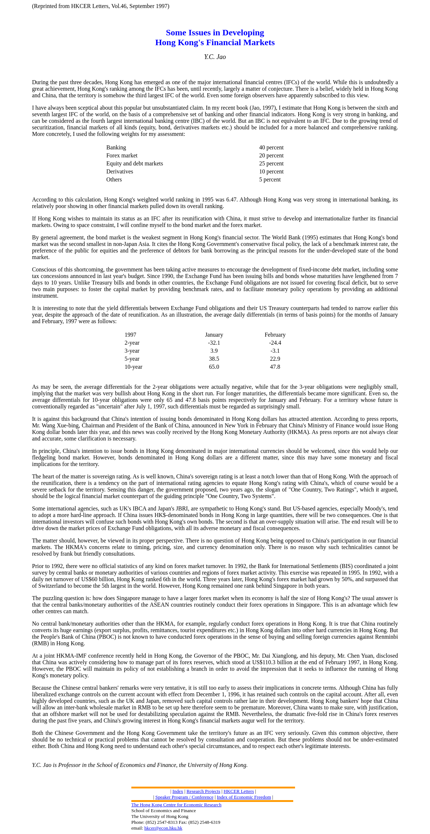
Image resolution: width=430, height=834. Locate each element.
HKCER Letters (239, 791)
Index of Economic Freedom (244, 797)
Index (177, 791)
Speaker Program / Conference (184, 797)
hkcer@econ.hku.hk (163, 828)
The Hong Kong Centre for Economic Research (176, 804)
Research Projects (203, 791)
